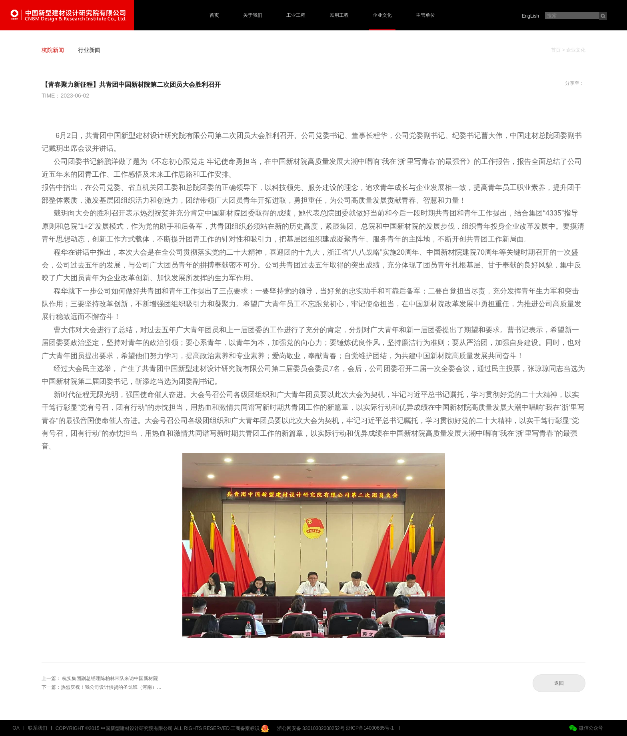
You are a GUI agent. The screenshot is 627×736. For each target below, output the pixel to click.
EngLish (530, 16)
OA (15, 728)
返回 (559, 683)
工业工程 (296, 15)
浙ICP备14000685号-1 (370, 728)
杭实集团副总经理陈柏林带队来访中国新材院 (110, 678)
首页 (214, 15)
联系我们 (37, 728)
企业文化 (382, 15)
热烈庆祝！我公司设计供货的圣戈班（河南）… (111, 687)
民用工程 (339, 15)
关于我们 (252, 15)
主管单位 (425, 15)
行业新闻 (89, 50)
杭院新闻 (53, 50)
